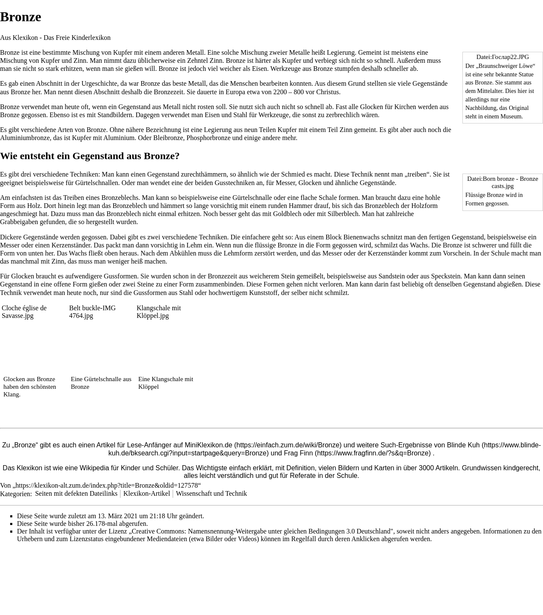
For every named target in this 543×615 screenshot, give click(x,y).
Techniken (84, 174)
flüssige (265, 245)
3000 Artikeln (438, 468)
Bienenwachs (361, 237)
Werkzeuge (285, 68)
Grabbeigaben (19, 221)
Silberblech (342, 213)
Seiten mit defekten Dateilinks (76, 493)
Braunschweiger (498, 65)
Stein (288, 276)
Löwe (525, 65)
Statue (526, 74)
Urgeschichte (99, 83)
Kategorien (15, 493)
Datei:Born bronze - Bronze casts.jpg (502, 182)
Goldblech (287, 213)
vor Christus (322, 91)
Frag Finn (298, 453)
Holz (33, 205)
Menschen (244, 83)
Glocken (371, 106)
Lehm (194, 245)
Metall (195, 52)
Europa (235, 91)
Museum (511, 116)
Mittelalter (489, 90)
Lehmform (238, 253)
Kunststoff (263, 292)
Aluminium (119, 137)
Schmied (293, 174)
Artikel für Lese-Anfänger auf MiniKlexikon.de (164, 445)
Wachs (419, 245)
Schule (500, 253)
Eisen (259, 68)
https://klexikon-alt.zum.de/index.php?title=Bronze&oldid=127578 (107, 485)
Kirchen (406, 106)
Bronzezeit (168, 91)
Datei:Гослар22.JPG (502, 56)
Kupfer (122, 52)
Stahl (240, 114)
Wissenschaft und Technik (211, 493)
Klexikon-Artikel (146, 493)
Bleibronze (168, 137)
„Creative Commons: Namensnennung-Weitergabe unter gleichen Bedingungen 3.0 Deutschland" (261, 531)
